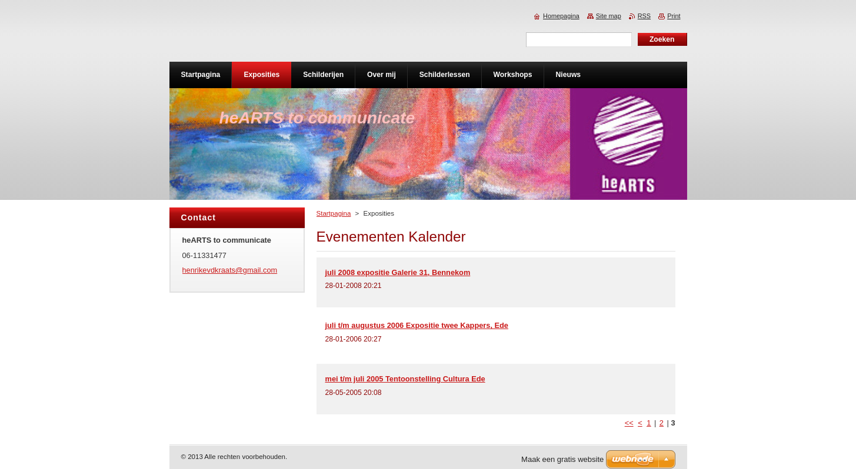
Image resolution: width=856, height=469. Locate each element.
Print (673, 15)
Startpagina (334, 213)
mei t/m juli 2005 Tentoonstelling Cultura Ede (405, 378)
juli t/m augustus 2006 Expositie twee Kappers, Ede (417, 325)
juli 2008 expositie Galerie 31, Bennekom (398, 272)
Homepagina (561, 15)
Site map (608, 15)
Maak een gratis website (562, 459)
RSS (644, 15)
